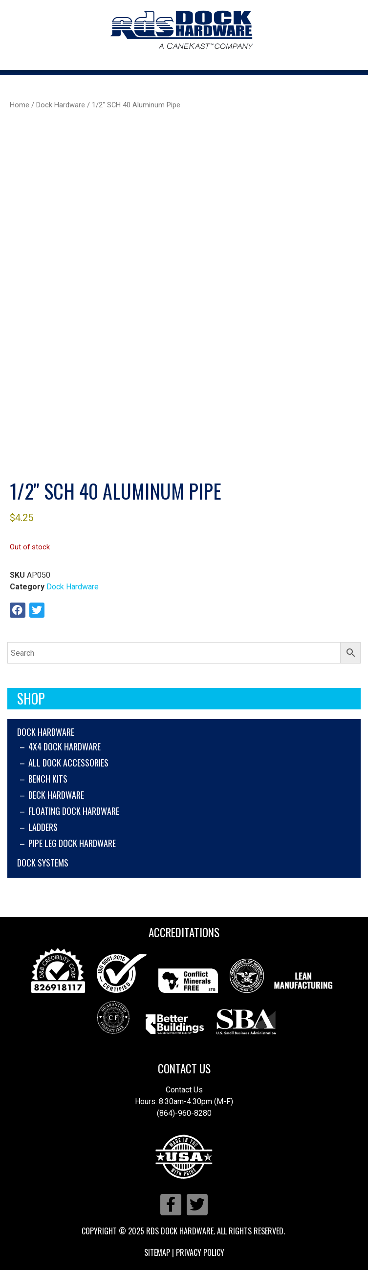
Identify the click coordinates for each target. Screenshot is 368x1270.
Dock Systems (42, 862)
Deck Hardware (56, 794)
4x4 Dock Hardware (64, 746)
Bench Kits (47, 778)
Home (19, 105)
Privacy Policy (200, 1252)
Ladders (43, 827)
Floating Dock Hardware (73, 811)
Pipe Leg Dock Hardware (72, 843)
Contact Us (184, 1068)
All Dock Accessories (68, 762)
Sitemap (157, 1252)
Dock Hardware (45, 732)
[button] (17, 610)
